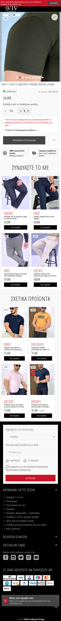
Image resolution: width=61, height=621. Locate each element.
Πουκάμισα (11, 501)
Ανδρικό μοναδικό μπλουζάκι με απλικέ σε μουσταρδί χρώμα (40, 349)
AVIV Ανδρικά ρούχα (34, 619)
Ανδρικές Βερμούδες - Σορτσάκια (22, 513)
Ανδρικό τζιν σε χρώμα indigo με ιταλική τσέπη (15, 217)
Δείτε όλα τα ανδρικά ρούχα (20, 520)
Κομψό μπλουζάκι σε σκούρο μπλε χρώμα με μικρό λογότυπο (13, 349)
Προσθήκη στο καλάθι (24, 140)
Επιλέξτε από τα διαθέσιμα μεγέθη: (20, 104)
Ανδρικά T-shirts (14, 497)
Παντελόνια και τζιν (15, 505)
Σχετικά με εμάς (30, 545)
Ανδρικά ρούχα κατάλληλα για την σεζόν (26, 524)
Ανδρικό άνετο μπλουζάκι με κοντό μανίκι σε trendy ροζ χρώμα (14, 407)
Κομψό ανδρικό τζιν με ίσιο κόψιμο (44, 217)
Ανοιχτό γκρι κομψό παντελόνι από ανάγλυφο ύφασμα (15, 275)
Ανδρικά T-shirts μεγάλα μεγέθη (22, 516)
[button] (17, 77)
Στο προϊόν (15, 227)
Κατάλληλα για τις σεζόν (30, 489)
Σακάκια (10, 509)
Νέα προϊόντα (13, 528)
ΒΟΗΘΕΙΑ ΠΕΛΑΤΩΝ (30, 536)
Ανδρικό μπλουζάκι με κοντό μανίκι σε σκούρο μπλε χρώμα (40, 407)
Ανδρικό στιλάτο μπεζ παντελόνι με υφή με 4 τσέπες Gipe (45, 276)
